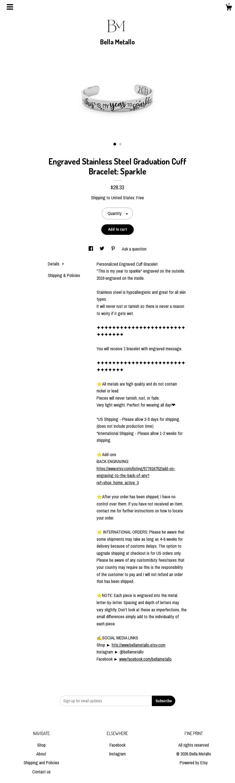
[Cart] (229, 8)
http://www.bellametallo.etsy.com (138, 645)
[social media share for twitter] (102, 249)
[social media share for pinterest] (113, 249)
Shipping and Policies (41, 763)
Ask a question (134, 249)
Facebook (117, 745)
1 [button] (114, 144)
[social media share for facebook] (91, 249)
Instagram (117, 754)
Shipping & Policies (64, 275)
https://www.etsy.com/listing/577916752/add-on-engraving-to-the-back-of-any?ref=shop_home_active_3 (136, 476)
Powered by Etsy (194, 763)
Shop (41, 745)
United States (122, 198)
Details (56, 264)
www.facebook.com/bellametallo (145, 659)
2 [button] (120, 144)
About (41, 754)
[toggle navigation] (10, 7)
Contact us (41, 772)
